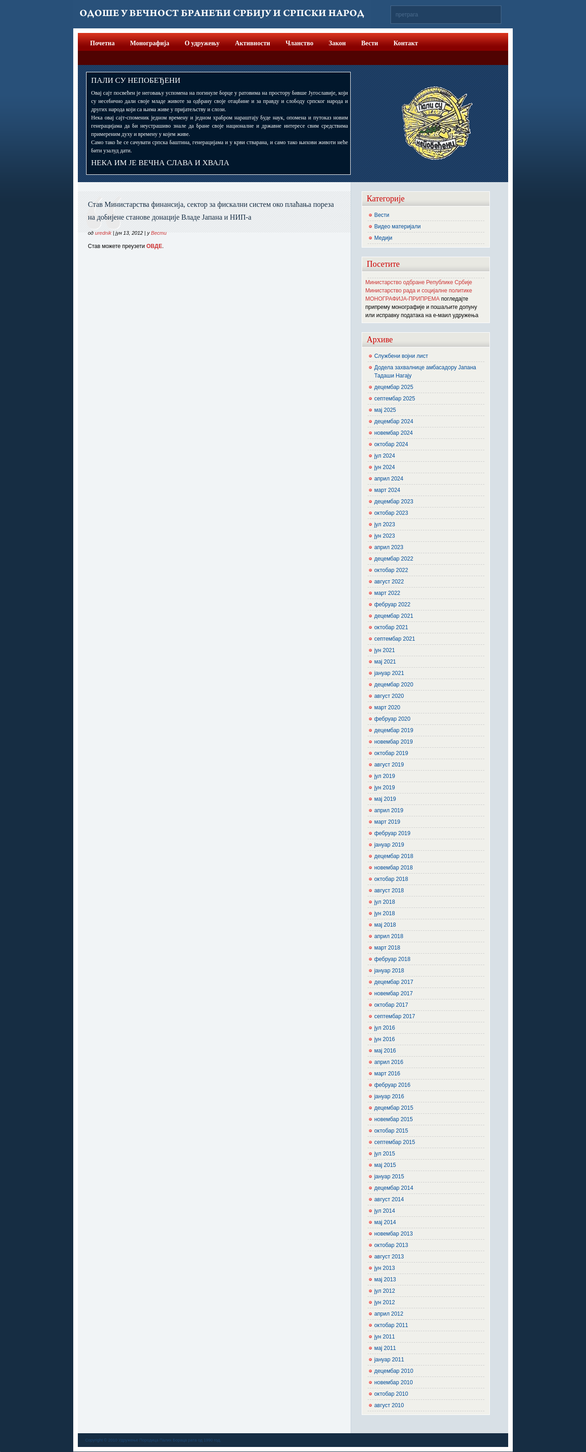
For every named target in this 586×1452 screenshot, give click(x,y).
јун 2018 (384, 913)
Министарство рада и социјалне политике (418, 290)
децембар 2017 (393, 982)
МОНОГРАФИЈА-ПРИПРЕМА (402, 299)
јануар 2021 (389, 673)
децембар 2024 (393, 421)
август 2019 (389, 764)
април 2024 (388, 478)
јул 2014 (384, 1211)
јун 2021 (384, 650)
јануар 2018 (389, 970)
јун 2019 (384, 787)
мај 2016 (385, 1050)
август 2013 (389, 1256)
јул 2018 (384, 902)
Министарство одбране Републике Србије (418, 282)
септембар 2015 (394, 1142)
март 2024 (387, 490)
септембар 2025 (394, 398)
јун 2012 (384, 1302)
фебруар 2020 (392, 719)
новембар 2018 (393, 867)
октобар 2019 (391, 753)
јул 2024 (384, 456)
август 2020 (389, 696)
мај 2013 (385, 1279)
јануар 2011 (389, 1359)
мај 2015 (385, 1165)
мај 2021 (385, 662)
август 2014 (389, 1199)
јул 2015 (384, 1153)
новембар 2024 (393, 433)
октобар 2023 (391, 513)
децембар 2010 (393, 1371)
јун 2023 (384, 536)
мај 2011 (385, 1348)
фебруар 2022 (392, 604)
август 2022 (389, 581)
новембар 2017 (393, 993)
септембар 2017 (394, 1016)
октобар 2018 (391, 879)
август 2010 (389, 1405)
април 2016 (388, 1062)
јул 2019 (384, 776)
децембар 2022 (393, 559)
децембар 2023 (393, 501)
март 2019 (387, 822)
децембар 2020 (393, 684)
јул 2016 (384, 1028)
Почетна (102, 43)
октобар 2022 (391, 570)
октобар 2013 (391, 1245)
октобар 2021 (391, 627)
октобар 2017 (391, 1005)
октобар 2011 (391, 1325)
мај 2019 (385, 799)
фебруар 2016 (392, 1085)
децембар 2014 (393, 1188)
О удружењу (201, 43)
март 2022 (387, 593)
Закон (337, 43)
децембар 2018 (393, 856)
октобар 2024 (391, 444)
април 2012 (388, 1314)
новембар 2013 (393, 1234)
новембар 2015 (393, 1119)
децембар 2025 (393, 387)
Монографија (149, 43)
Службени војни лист (401, 356)
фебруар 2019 (392, 833)
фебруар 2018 (392, 959)
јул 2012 (384, 1291)
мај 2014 (385, 1222)
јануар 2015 (389, 1176)
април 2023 (388, 547)
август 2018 (389, 890)
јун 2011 (384, 1336)
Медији (383, 238)
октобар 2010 (391, 1394)
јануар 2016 (389, 1096)
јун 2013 (384, 1268)
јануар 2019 (389, 845)
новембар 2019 (393, 742)
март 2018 (387, 948)
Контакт (405, 43)
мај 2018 (385, 925)
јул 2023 (384, 524)
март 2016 (387, 1073)
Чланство (300, 43)
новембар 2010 (393, 1382)
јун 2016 (384, 1039)
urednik (103, 233)
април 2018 (388, 936)
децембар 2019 (393, 730)
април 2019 (388, 810)
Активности (252, 43)
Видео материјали (397, 226)
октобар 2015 (391, 1131)
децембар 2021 (393, 616)
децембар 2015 (393, 1108)
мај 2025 (385, 410)
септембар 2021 (394, 639)
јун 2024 (384, 467)
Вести (369, 43)
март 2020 (387, 707)
